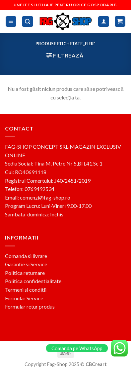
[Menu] (11, 21)
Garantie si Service (26, 264)
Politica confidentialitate (33, 281)
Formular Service (24, 298)
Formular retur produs (30, 306)
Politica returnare (25, 273)
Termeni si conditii (25, 289)
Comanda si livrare (26, 256)
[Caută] (27, 21)
